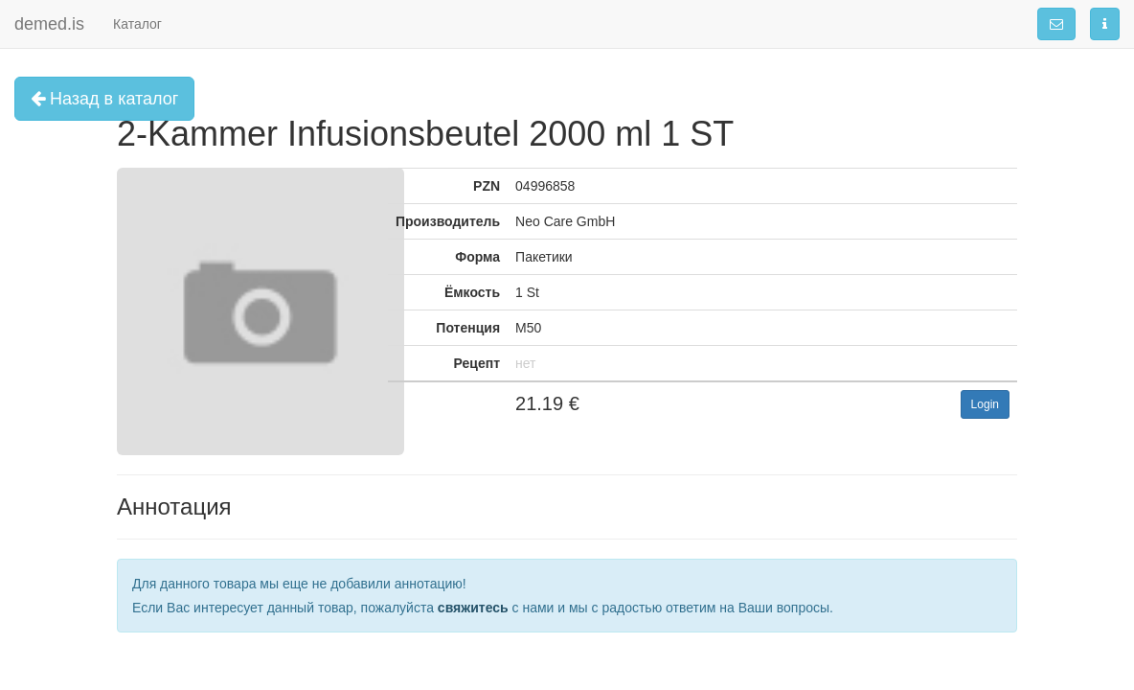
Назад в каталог (104, 98)
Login (985, 404)
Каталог (137, 24)
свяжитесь (473, 607)
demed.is (49, 24)
